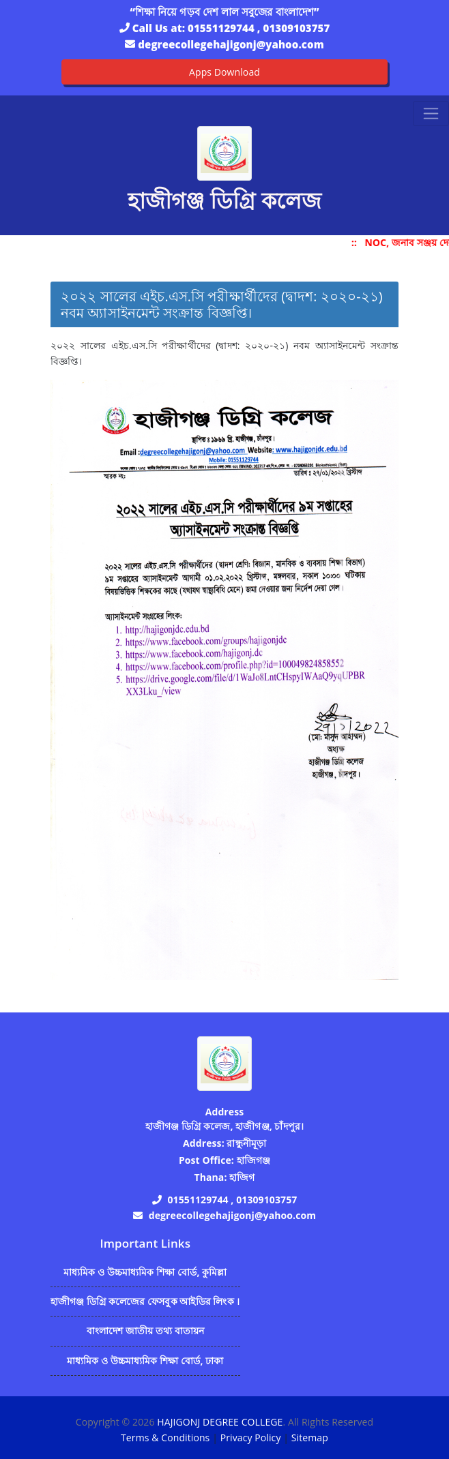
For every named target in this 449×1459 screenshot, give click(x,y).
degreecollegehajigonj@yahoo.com (230, 44)
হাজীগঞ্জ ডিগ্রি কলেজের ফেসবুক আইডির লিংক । (145, 1301)
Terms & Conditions (165, 1437)
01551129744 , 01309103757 (259, 28)
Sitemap (309, 1437)
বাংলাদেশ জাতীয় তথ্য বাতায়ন (146, 1330)
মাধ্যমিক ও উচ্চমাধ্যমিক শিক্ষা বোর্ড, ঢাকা (145, 1360)
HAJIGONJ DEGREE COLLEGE (220, 1421)
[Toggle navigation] (431, 113)
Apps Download (224, 71)
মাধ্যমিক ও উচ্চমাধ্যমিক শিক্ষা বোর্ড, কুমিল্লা (145, 1271)
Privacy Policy (250, 1437)
